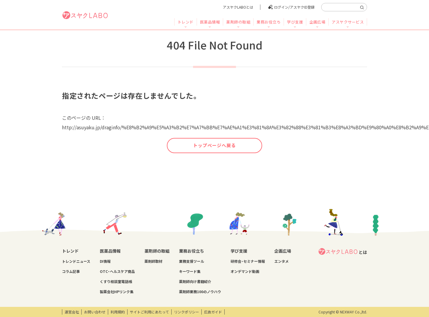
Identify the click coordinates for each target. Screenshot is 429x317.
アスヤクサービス (348, 22)
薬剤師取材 (153, 261)
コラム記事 (71, 271)
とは (342, 251)
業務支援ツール (191, 261)
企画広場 (317, 22)
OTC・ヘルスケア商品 (117, 271)
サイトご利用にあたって (149, 312)
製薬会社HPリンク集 (116, 291)
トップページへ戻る (214, 145)
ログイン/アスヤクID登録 (294, 7)
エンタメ (281, 261)
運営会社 (72, 312)
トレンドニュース (76, 261)
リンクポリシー (186, 312)
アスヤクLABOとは (238, 7)
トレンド (186, 22)
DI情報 (105, 261)
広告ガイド (213, 312)
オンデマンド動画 (245, 271)
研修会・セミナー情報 (248, 261)
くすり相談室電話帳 (116, 281)
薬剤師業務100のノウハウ (200, 291)
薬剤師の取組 (238, 22)
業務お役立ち (269, 22)
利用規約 (118, 312)
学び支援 (295, 22)
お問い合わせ (94, 312)
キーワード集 (189, 271)
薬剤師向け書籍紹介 (195, 281)
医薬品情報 (210, 22)
